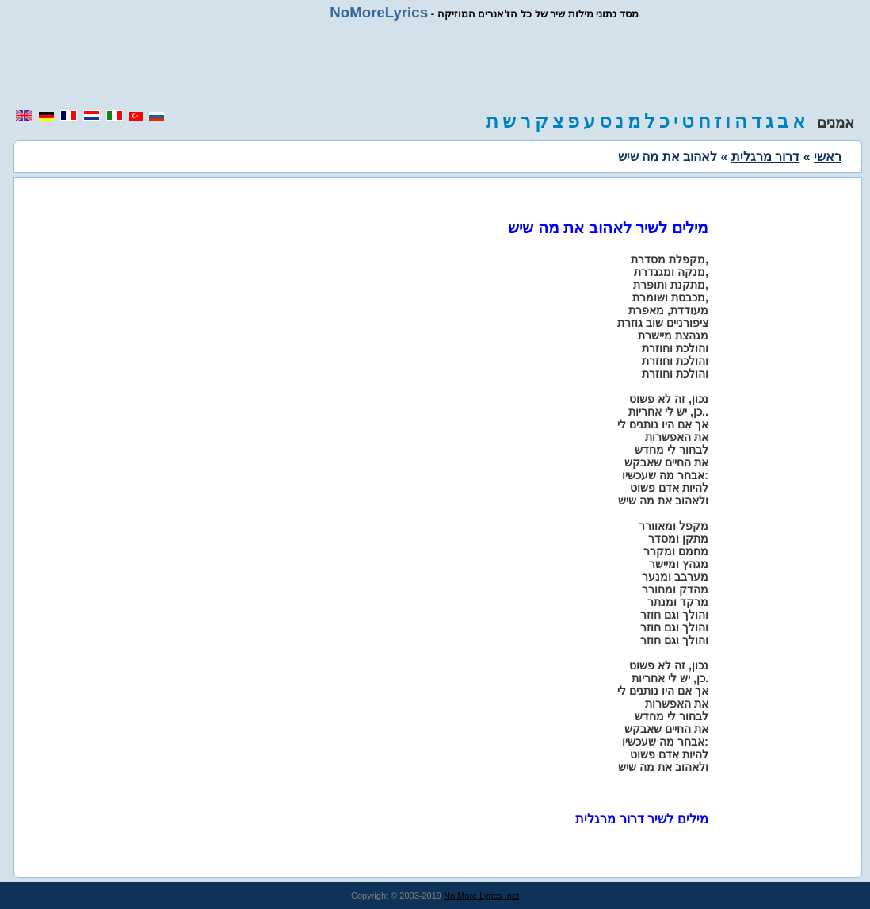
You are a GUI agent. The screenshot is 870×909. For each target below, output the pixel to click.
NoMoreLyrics (379, 12)
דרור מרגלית (765, 156)
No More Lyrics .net (481, 895)
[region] (435, 65)
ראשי (827, 156)
